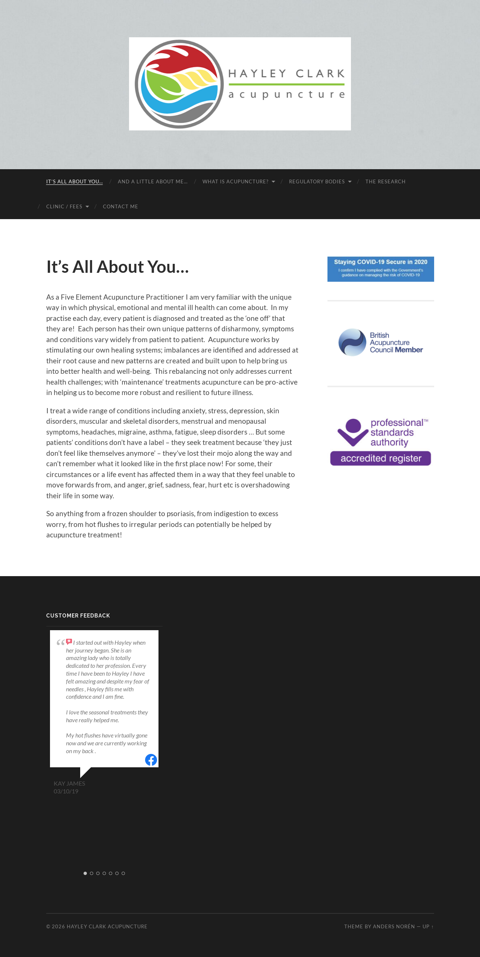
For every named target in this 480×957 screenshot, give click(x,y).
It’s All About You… (74, 181)
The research (386, 181)
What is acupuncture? (236, 181)
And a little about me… (153, 181)
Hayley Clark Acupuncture (107, 926)
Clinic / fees (64, 206)
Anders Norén (394, 926)
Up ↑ (428, 926)
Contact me (120, 206)
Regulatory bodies (317, 181)
